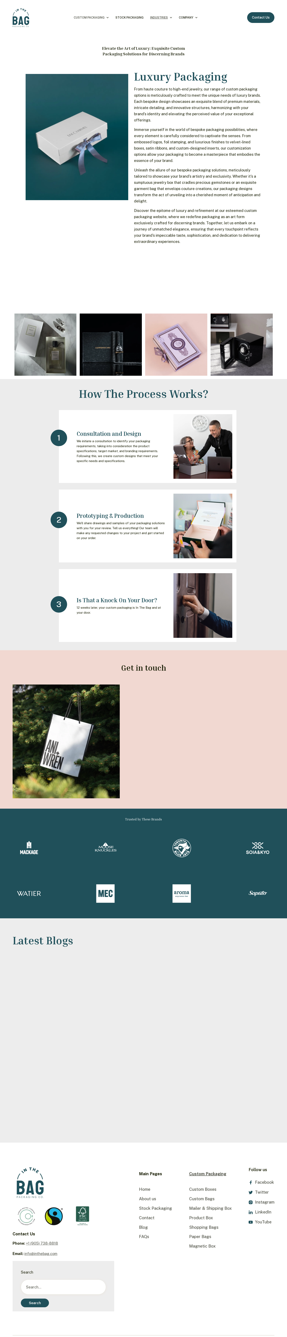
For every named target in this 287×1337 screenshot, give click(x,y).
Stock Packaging (129, 17)
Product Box (201, 1217)
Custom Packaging (89, 17)
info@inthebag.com (40, 1253)
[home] (21, 17)
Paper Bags (200, 1236)
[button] (91, 17)
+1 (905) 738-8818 (42, 1243)
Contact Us (261, 17)
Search (27, 1272)
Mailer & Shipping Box (210, 1208)
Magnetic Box (202, 1246)
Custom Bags (202, 1198)
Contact (146, 1217)
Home (144, 1189)
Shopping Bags (203, 1227)
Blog (143, 1227)
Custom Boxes (202, 1189)
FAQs (144, 1236)
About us (147, 1198)
